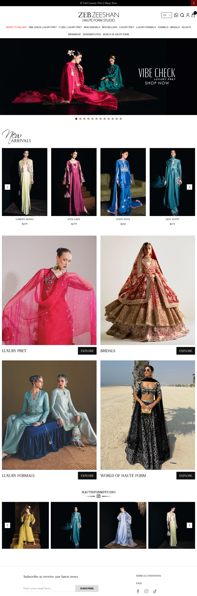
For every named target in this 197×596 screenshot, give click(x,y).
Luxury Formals (146, 27)
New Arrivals (92, 27)
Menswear (74, 34)
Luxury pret (126, 27)
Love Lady (74, 219)
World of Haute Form (116, 34)
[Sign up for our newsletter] (60, 588)
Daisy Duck (123, 219)
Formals (163, 27)
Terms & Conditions (148, 575)
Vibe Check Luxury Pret (42, 27)
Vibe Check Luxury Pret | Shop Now (98, 3)
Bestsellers (109, 27)
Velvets (186, 27)
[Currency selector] (166, 15)
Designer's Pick (92, 34)
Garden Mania (24, 219)
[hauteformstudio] (49, 296)
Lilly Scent (172, 219)
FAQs (139, 583)
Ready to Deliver (16, 27)
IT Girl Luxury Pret (70, 27)
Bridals (175, 27)
